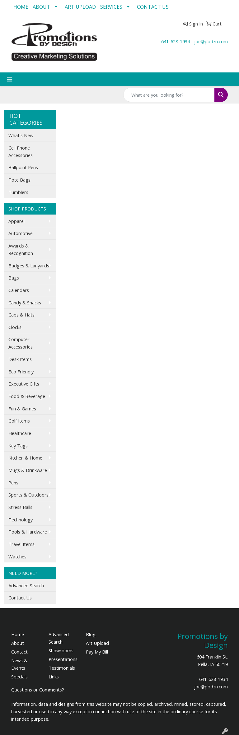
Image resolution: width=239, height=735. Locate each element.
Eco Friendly (21, 371)
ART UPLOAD (80, 6)
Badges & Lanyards (28, 265)
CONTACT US (153, 6)
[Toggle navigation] (9, 79)
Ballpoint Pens (23, 167)
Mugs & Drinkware (27, 470)
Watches (17, 556)
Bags (13, 278)
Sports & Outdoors (28, 495)
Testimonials (62, 668)
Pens (13, 482)
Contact (19, 652)
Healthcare (19, 433)
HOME (20, 6)
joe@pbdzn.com (211, 41)
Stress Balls (20, 507)
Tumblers (18, 192)
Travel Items (21, 544)
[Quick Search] (169, 95)
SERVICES (111, 6)
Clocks (14, 327)
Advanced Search (26, 585)
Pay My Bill (97, 652)
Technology (20, 519)
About (17, 643)
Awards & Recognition (20, 249)
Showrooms (61, 650)
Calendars (18, 290)
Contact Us (20, 597)
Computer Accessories (20, 343)
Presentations (63, 659)
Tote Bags (19, 180)
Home (17, 634)
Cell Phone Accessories (20, 151)
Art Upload (97, 643)
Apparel (16, 221)
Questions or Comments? (37, 689)
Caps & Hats (21, 315)
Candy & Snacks (24, 302)
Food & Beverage (26, 396)
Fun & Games (22, 408)
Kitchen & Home (25, 458)
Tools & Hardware (27, 532)
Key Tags (18, 445)
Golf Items (19, 421)
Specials (19, 676)
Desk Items (20, 359)
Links (54, 676)
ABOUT (41, 6)
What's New (20, 135)
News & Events (19, 664)
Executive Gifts (23, 384)
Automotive (20, 233)
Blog (91, 634)
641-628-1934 (175, 41)
